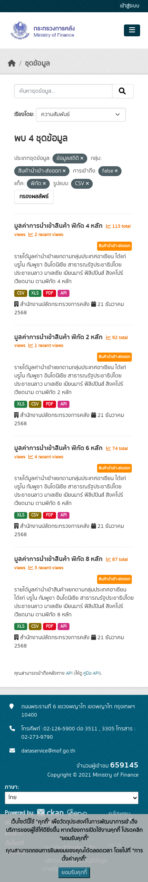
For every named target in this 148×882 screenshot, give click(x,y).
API (63, 293)
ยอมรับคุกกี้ (74, 872)
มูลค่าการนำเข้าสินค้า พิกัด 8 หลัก (59, 559)
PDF (49, 293)
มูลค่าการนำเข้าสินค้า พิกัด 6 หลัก (59, 448)
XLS (35, 293)
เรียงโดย (23, 114)
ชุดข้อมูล (37, 63)
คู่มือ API (91, 673)
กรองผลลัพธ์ (34, 197)
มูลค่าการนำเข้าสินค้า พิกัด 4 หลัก (59, 226)
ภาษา (11, 787)
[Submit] (123, 91)
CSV (20, 293)
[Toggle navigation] (132, 30)
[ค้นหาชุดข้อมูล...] (63, 91)
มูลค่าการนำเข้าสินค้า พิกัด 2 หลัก (59, 337)
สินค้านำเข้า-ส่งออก (114, 246)
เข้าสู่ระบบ (129, 6)
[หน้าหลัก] (12, 63)
